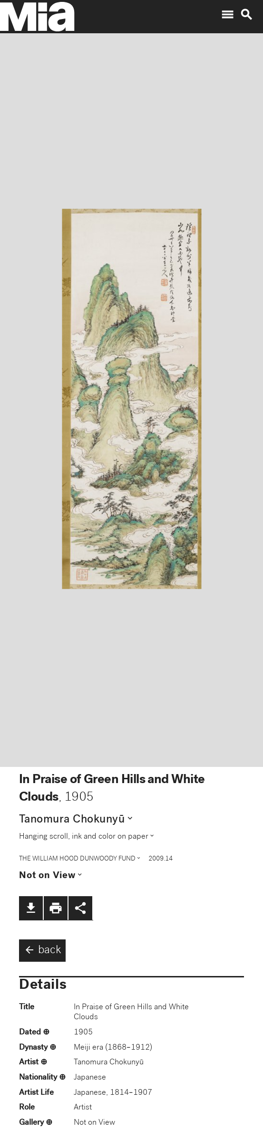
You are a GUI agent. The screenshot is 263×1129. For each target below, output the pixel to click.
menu (227, 15)
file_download (31, 908)
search (246, 15)
